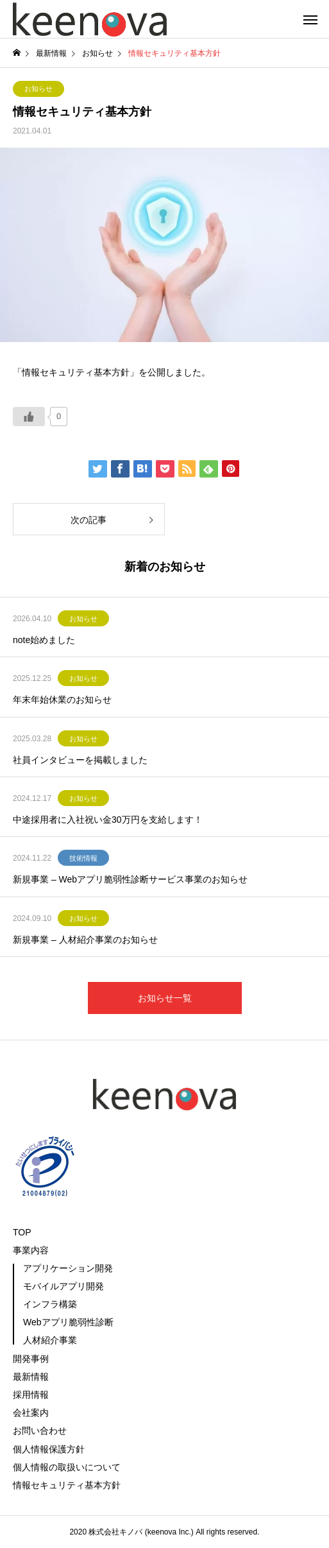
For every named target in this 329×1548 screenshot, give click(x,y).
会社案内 (31, 1412)
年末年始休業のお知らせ (62, 699)
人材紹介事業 (50, 1340)
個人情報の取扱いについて (67, 1467)
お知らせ (38, 88)
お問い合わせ (40, 1430)
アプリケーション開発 (68, 1268)
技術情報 (83, 858)
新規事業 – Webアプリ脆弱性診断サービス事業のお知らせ (130, 879)
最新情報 (31, 1377)
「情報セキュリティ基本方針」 (76, 372)
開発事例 (31, 1359)
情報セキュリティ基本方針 (67, 1485)
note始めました (44, 640)
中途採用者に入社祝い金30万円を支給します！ (108, 819)
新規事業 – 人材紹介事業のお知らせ (85, 939)
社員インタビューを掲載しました (80, 760)
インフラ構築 (50, 1304)
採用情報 (31, 1394)
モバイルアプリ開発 (63, 1286)
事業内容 (31, 1250)
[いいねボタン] (29, 416)
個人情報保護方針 (49, 1449)
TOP (22, 1232)
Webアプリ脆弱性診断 (68, 1322)
